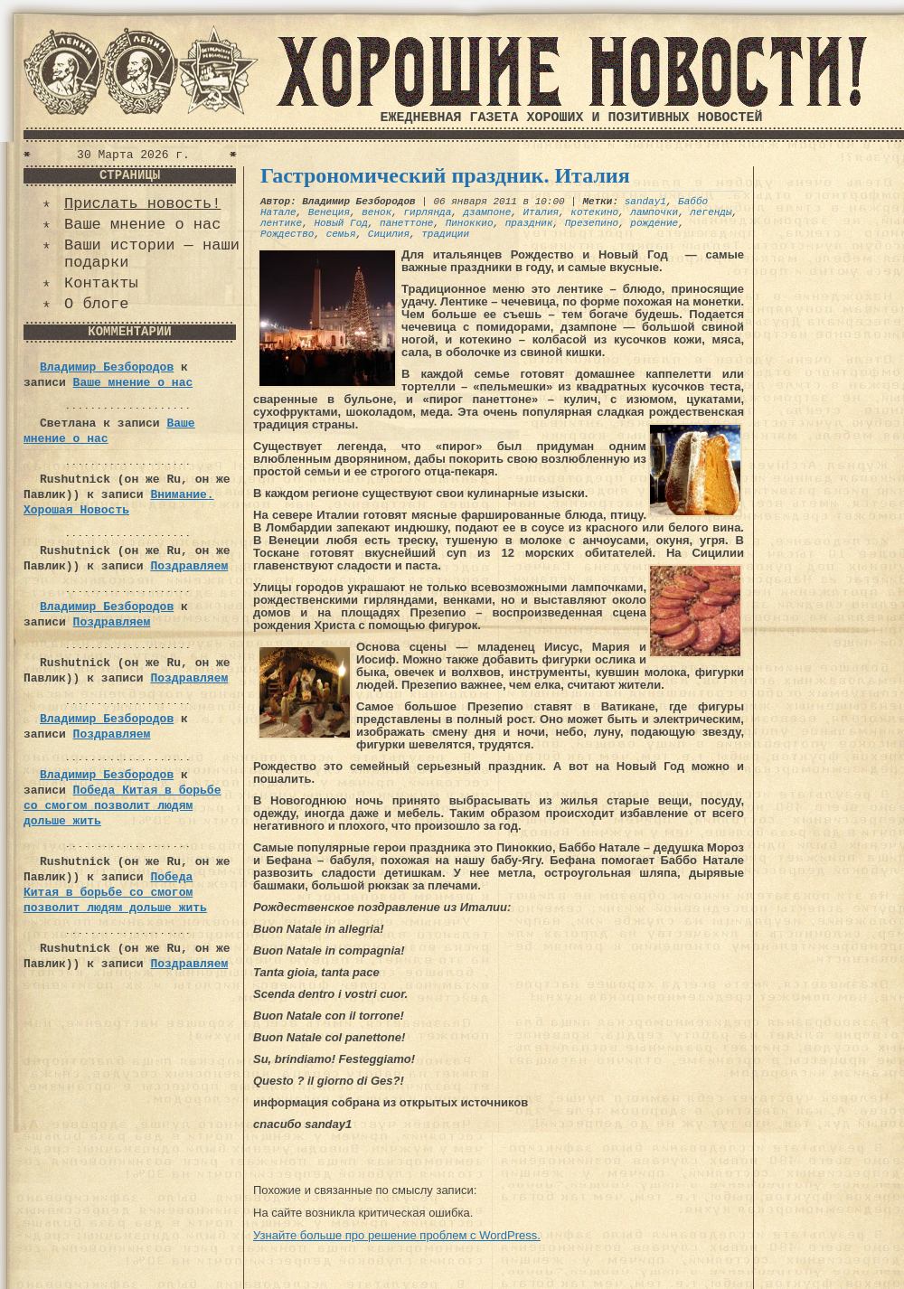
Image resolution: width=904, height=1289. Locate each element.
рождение (654, 223)
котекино (594, 212)
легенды (710, 212)
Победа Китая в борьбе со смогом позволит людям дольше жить (122, 806)
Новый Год (340, 223)
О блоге (96, 304)
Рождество (287, 234)
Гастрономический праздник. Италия (445, 175)
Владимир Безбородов (107, 367)
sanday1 (645, 201)
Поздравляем (189, 566)
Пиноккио (470, 223)
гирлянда (427, 212)
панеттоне (406, 223)
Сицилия (389, 234)
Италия (541, 212)
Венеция (329, 212)
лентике (281, 223)
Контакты (101, 283)
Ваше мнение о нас (142, 224)
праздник (529, 223)
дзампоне (487, 212)
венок (376, 212)
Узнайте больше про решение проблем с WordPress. (397, 1235)
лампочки (654, 212)
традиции (445, 234)
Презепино (591, 223)
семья (341, 234)
